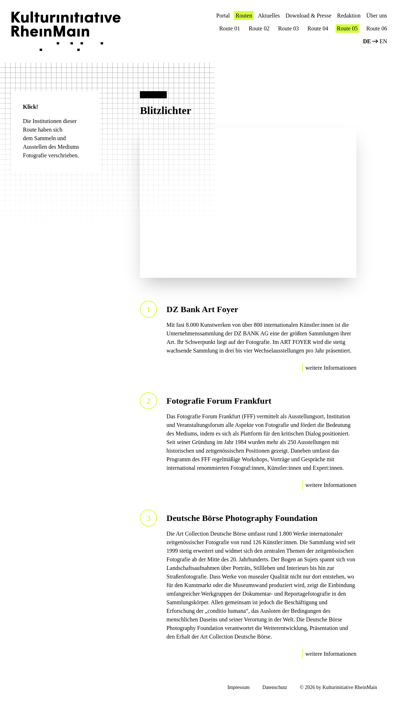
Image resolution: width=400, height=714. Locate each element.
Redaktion (349, 16)
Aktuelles (269, 16)
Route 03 (288, 28)
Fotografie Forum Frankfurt (218, 400)
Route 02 (259, 28)
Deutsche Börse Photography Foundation (241, 518)
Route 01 (229, 28)
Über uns (376, 16)
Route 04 (317, 28)
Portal (223, 16)
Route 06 (376, 28)
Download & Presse (308, 16)
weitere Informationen (331, 368)
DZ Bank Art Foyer (202, 309)
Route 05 (347, 28)
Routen (243, 16)
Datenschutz (274, 687)
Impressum (239, 687)
